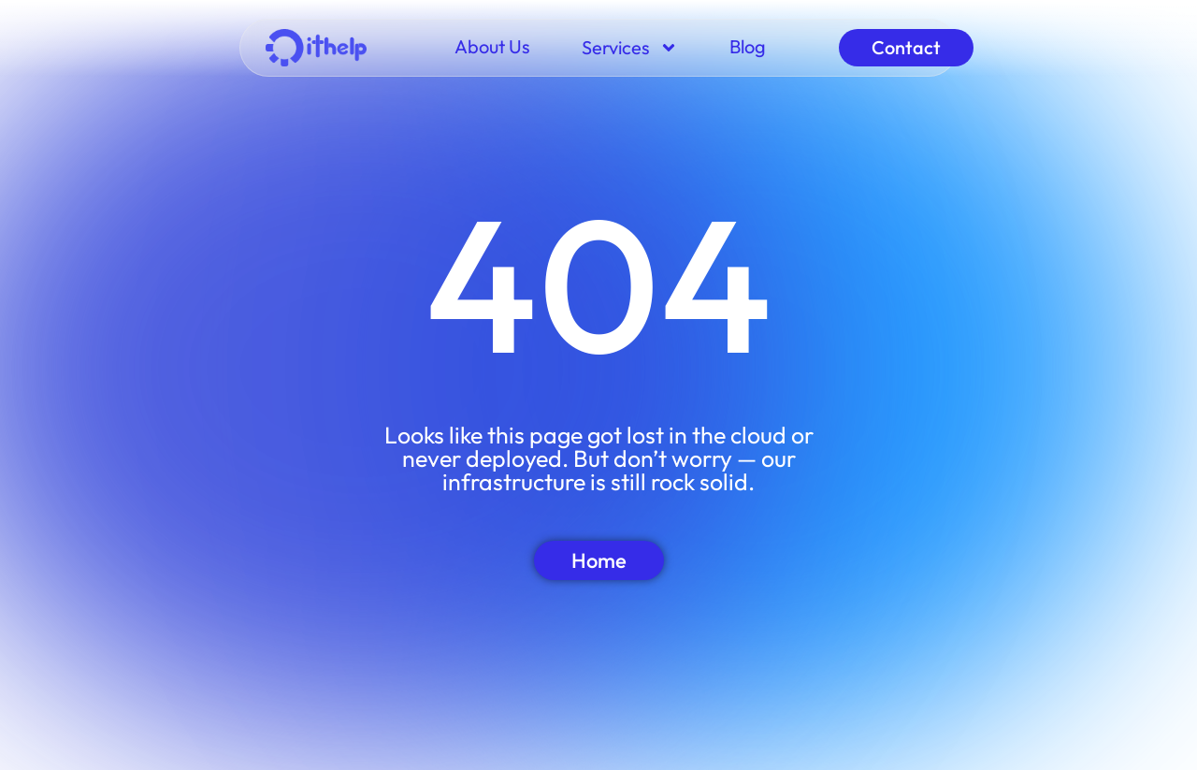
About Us (492, 46)
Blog (747, 46)
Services (630, 47)
